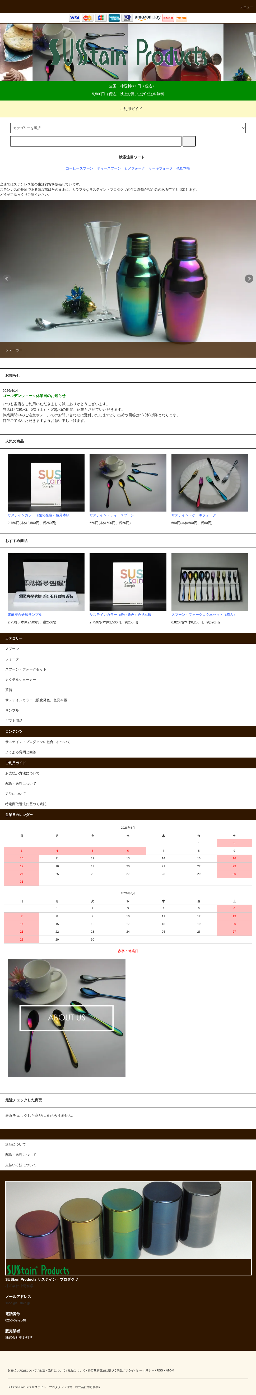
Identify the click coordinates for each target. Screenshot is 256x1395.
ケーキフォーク (161, 168)
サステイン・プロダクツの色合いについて (38, 742)
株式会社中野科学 (87, 1387)
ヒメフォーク (134, 168)
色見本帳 (183, 168)
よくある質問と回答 (20, 752)
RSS (160, 1370)
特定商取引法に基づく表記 (25, 804)
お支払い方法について (22, 773)
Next (249, 279)
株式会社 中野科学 (19, 1286)
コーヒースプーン (79, 168)
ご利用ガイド (128, 109)
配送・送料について (20, 784)
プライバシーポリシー (139, 1370)
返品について (15, 794)
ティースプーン (109, 168)
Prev (7, 279)
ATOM (170, 1370)
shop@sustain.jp (18, 1303)
